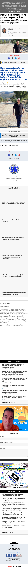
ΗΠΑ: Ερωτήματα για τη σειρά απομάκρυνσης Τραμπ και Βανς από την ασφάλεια (13, 494)
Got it (18, 11)
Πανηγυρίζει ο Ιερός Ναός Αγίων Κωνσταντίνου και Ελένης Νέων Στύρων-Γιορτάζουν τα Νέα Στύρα (14, 380)
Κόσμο (11, 146)
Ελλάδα (23, 145)
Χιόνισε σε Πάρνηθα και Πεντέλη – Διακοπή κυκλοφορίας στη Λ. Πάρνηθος (13, 499)
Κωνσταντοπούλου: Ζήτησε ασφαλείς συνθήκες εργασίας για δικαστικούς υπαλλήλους (14, 509)
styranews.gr (17, 146)
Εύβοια (18, 145)
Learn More (12, 11)
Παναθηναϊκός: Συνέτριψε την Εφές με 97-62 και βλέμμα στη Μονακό (13, 522)
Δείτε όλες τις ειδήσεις (10, 402)
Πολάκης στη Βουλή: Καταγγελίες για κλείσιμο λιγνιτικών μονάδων (14, 526)
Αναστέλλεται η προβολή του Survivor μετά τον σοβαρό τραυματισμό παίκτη (14, 391)
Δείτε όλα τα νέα (7, 532)
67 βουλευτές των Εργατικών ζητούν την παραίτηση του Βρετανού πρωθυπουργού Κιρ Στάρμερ (13, 504)
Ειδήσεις (12, 145)
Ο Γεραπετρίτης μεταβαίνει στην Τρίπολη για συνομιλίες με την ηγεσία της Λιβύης (13, 517)
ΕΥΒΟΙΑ (15, 150)
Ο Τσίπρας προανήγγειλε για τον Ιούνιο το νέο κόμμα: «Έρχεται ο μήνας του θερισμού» (14, 397)
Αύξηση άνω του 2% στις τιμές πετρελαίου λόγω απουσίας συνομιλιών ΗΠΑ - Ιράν (13, 513)
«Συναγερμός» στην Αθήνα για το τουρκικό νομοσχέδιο (13, 386)
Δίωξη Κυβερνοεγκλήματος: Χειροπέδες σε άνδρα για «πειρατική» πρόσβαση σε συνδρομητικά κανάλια (13, 366)
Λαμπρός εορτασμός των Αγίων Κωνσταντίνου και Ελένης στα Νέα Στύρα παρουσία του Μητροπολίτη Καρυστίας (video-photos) (14, 373)
